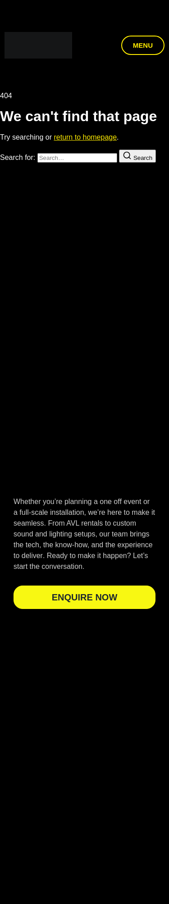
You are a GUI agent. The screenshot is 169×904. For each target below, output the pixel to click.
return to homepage (85, 137)
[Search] (137, 156)
